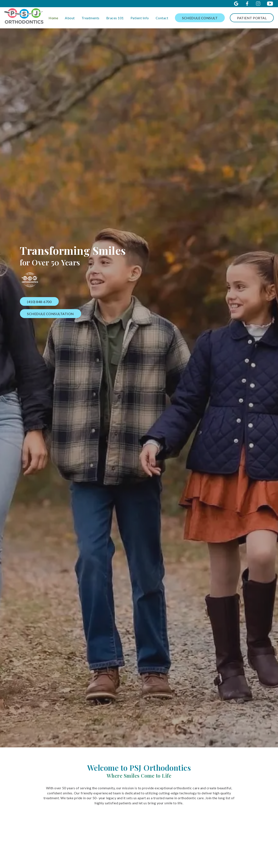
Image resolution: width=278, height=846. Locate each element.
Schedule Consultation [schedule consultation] (50, 314)
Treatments (90, 18)
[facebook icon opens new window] (247, 3)
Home (53, 18)
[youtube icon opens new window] (270, 3)
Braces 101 (115, 18)
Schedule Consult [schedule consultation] (200, 18)
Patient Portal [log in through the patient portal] (252, 18)
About (70, 18)
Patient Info (140, 18)
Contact (162, 18)
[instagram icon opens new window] (258, 3)
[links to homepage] (23, 17)
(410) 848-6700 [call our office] (39, 302)
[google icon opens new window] (236, 3)
